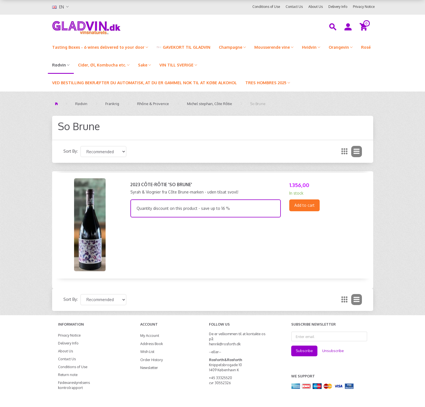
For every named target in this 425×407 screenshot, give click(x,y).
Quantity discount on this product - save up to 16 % (183, 208)
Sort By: (70, 151)
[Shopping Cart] (364, 26)
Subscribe (304, 350)
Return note (67, 374)
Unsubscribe (333, 350)
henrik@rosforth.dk (225, 344)
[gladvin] (109, 26)
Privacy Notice (364, 7)
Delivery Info (337, 7)
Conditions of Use (266, 7)
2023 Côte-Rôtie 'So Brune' (161, 184)
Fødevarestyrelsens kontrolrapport (74, 385)
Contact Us (294, 7)
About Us (315, 7)
